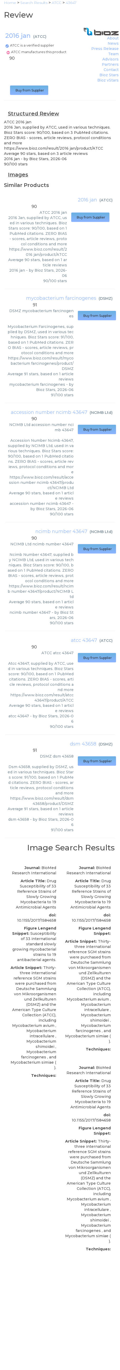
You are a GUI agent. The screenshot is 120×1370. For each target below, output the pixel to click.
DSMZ (105, 298)
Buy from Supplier (29, 90)
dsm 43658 (83, 744)
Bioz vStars (108, 80)
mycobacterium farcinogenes (61, 298)
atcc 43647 (84, 640)
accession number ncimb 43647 (49, 412)
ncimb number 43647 (61, 531)
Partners (110, 64)
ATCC (40, 36)
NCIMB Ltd (101, 412)
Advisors (110, 59)
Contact (111, 69)
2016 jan (87, 200)
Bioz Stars (109, 75)
